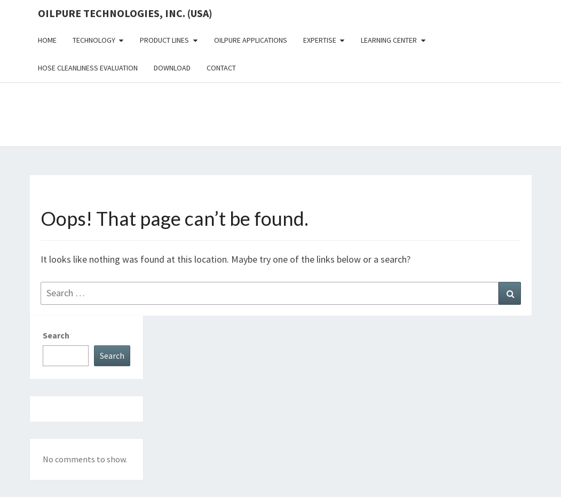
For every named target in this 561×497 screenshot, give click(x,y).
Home (47, 40)
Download (172, 68)
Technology (94, 40)
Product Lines (164, 40)
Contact (221, 68)
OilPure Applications (250, 40)
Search (56, 335)
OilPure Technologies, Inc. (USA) (125, 13)
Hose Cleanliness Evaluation (88, 68)
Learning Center (389, 40)
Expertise (319, 40)
